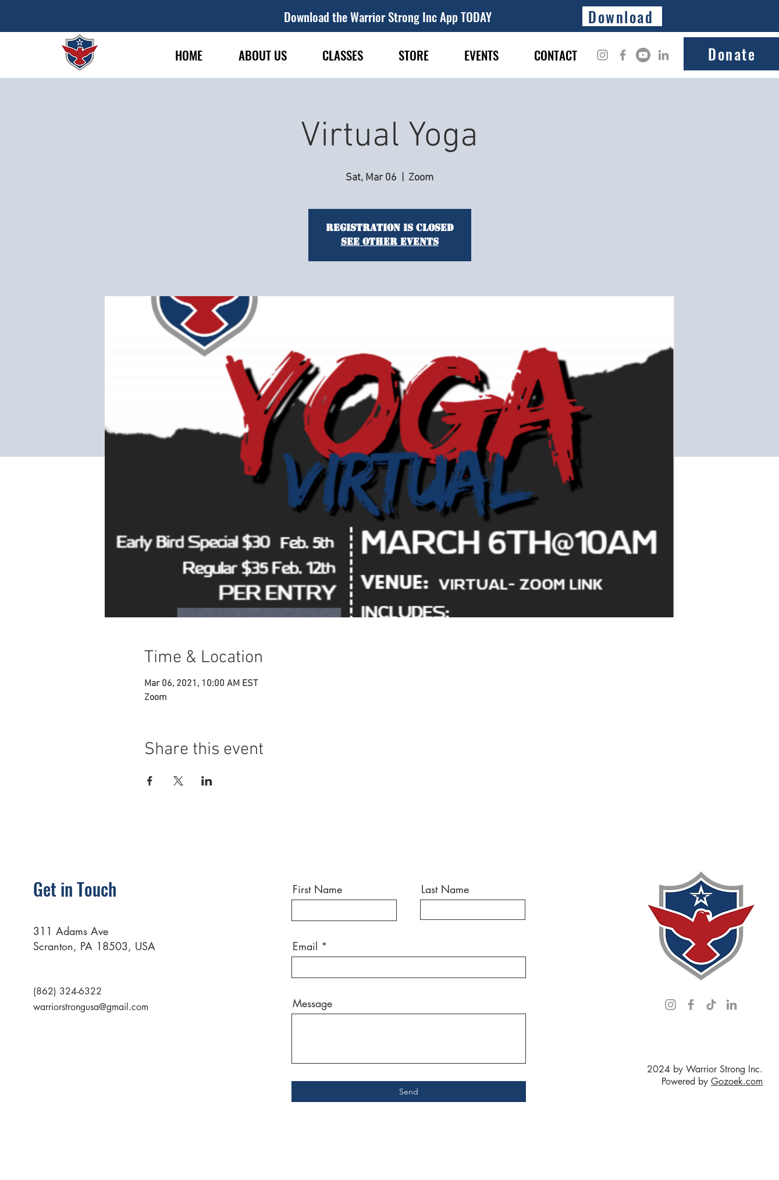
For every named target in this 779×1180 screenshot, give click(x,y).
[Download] (622, 16)
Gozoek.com (737, 1081)
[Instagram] (602, 55)
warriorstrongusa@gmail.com (90, 1007)
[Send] (408, 1091)
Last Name (445, 889)
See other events (390, 242)
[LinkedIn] (663, 55)
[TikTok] (711, 1004)
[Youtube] (643, 55)
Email (305, 946)
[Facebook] (623, 55)
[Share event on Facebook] (149, 781)
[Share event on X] (178, 781)
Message (312, 1003)
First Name (317, 889)
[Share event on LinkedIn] (206, 781)
